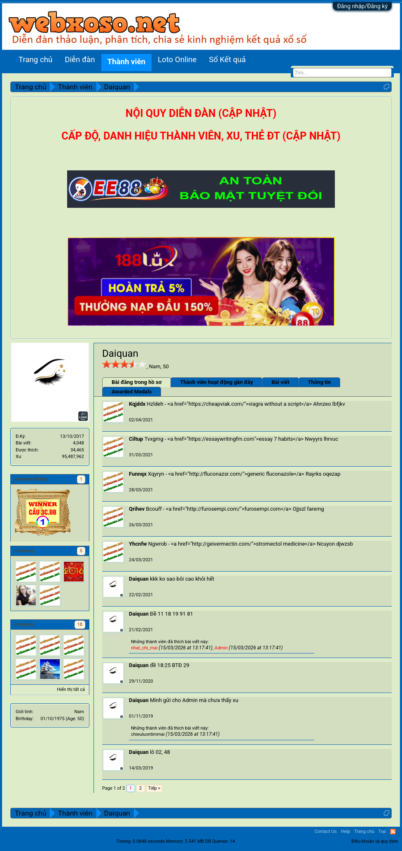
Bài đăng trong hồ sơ (136, 382)
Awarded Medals (132, 391)
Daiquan (139, 579)
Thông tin (319, 382)
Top (382, 831)
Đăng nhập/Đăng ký (362, 6)
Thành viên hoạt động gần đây (216, 382)
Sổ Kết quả (227, 59)
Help (345, 831)
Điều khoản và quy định (374, 841)
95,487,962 (73, 456)
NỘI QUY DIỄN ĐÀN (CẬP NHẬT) (201, 113)
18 (79, 624)
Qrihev (137, 509)
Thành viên (126, 61)
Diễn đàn (80, 59)
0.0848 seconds (149, 841)
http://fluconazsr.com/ (216, 474)
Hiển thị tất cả (71, 689)
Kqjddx (137, 404)
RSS (393, 832)
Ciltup (136, 439)
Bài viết (280, 382)
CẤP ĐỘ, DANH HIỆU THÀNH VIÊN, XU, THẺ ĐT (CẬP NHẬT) (200, 136)
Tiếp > (154, 788)
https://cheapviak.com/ (216, 404)
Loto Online (177, 59)
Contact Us (325, 831)
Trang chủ (35, 59)
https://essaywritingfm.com (222, 439)
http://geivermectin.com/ (221, 544)
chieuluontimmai (148, 734)
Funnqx (138, 474)
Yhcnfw (138, 544)
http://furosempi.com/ (213, 509)
